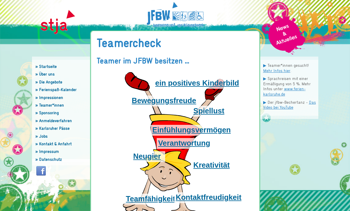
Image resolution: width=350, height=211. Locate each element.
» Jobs (41, 136)
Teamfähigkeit (150, 199)
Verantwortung (184, 143)
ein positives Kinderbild (197, 83)
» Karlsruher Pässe (52, 128)
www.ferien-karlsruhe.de (284, 91)
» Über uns (45, 74)
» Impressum (47, 151)
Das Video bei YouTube (289, 104)
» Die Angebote (48, 82)
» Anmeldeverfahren (53, 120)
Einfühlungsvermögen (191, 130)
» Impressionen (49, 97)
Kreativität (211, 165)
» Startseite (46, 66)
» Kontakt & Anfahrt (53, 144)
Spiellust (208, 111)
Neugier (147, 156)
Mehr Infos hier (276, 70)
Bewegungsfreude (164, 100)
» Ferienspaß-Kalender (56, 89)
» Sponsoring (47, 112)
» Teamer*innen (49, 105)
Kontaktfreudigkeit (208, 197)
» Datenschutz (48, 159)
